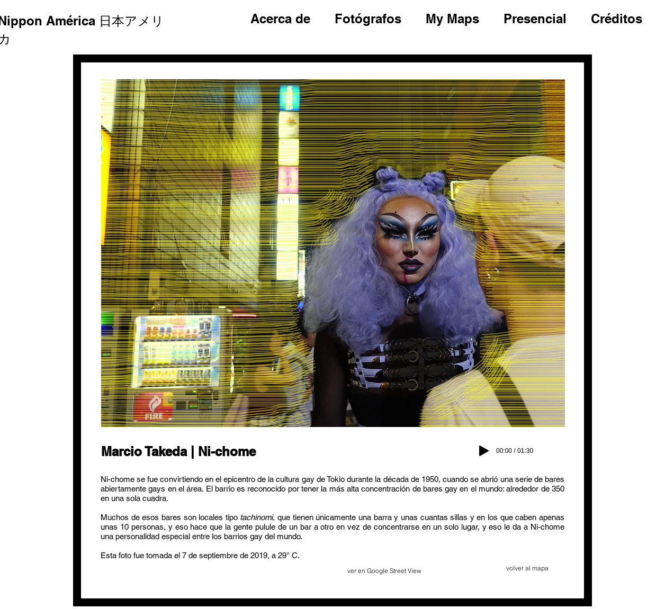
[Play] (484, 451)
